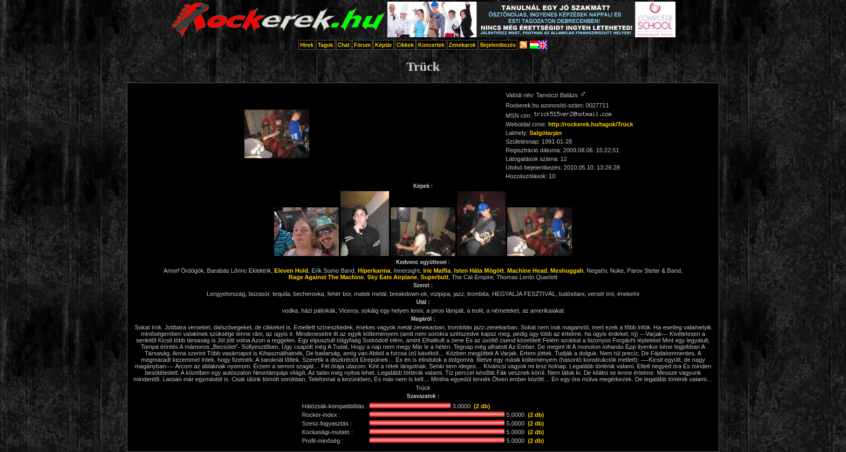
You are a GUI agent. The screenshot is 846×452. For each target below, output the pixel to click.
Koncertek (431, 45)
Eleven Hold (291, 270)
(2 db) (482, 406)
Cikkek (405, 45)
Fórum (362, 45)
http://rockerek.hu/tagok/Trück (590, 124)
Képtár (383, 45)
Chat (344, 45)
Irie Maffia (437, 270)
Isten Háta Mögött (479, 270)
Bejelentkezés (498, 45)
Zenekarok (462, 45)
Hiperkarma (374, 270)
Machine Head (527, 270)
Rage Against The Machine (326, 277)
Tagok (325, 45)
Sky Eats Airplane (392, 277)
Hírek (306, 45)
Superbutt (434, 277)
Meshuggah (566, 270)
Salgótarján (545, 133)
